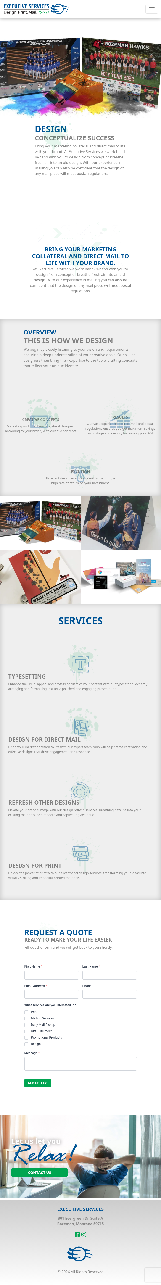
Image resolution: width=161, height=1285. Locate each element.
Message (32, 1053)
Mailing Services (42, 1018)
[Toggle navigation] (151, 9)
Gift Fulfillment (41, 1031)
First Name (33, 966)
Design (36, 1044)
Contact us (37, 1083)
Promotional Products (46, 1037)
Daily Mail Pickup (43, 1025)
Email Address (35, 986)
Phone (87, 986)
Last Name (91, 966)
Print (34, 1012)
